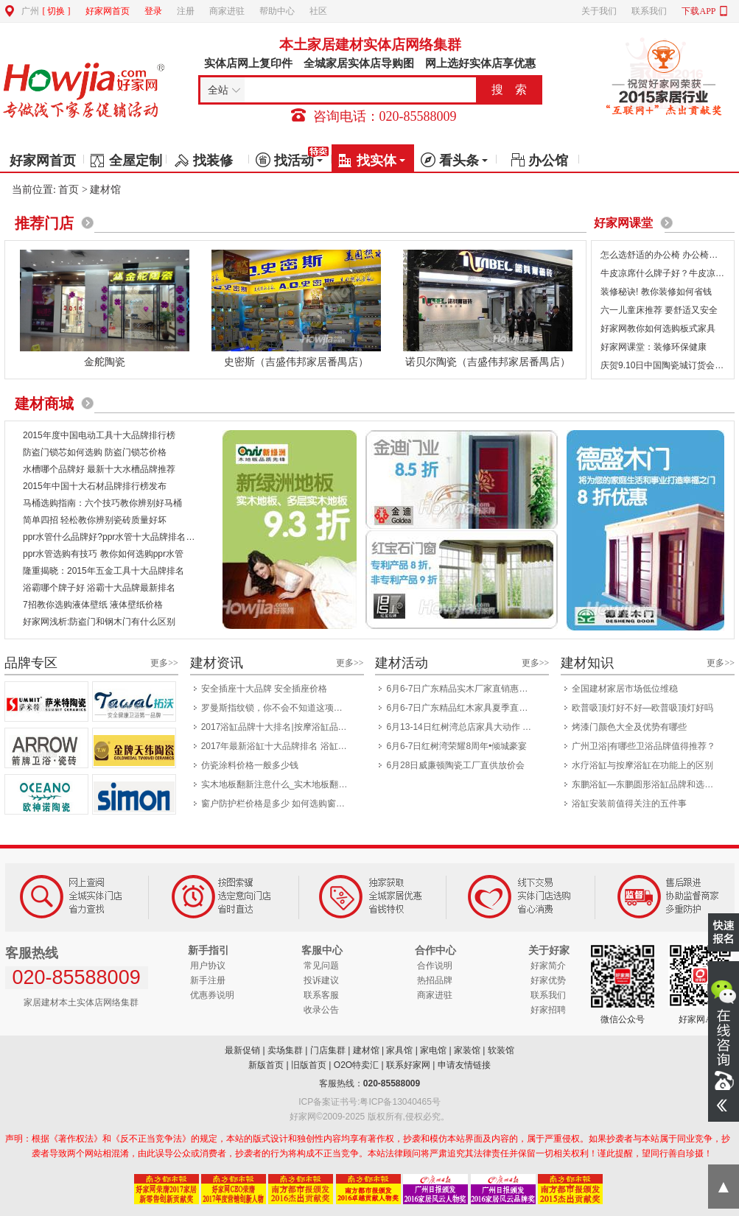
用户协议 (207, 965)
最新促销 (242, 1050)
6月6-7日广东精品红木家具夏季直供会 (461, 708)
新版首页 (266, 1065)
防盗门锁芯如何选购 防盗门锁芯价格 (95, 452)
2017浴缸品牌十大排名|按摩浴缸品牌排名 (278, 727)
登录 (153, 11)
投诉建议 (321, 980)
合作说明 (434, 965)
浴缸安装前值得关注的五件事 (629, 803)
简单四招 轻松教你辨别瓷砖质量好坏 (95, 520)
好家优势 (548, 980)
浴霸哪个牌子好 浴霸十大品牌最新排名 (99, 588)
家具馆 (399, 1050)
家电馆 (433, 1050)
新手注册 (207, 980)
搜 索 (509, 89)
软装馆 (501, 1050)
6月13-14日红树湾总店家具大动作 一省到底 (463, 727)
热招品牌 (434, 980)
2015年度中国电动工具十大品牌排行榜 (99, 435)
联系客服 (321, 995)
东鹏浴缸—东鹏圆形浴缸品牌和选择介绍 (649, 784)
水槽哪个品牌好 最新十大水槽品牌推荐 (99, 469)
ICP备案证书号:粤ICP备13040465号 (369, 1102)
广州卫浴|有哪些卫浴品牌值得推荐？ (643, 746)
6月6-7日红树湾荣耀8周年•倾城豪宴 (456, 746)
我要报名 (723, 932)
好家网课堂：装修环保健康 (653, 347)
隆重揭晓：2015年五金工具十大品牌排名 (103, 571)
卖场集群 (285, 1050)
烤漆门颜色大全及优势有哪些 (629, 727)
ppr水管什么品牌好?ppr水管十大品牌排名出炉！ (117, 537)
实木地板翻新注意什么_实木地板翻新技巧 (278, 784)
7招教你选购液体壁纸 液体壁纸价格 (93, 605)
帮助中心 (277, 11)
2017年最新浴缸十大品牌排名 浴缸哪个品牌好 (278, 746)
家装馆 (467, 1050)
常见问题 (321, 965)
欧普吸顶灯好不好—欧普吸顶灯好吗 (642, 708)
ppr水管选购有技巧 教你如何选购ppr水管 (103, 554)
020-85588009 (391, 1083)
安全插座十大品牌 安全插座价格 (264, 688)
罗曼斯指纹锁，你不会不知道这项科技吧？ (278, 708)
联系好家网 (408, 1065)
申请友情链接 (464, 1065)
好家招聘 (548, 1010)
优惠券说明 (212, 995)
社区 (318, 11)
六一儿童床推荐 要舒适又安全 (659, 310)
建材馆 (366, 1050)
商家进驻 (227, 11)
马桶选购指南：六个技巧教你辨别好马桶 (102, 503)
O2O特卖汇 (356, 1065)
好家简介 (548, 965)
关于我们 (599, 11)
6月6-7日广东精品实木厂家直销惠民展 (461, 688)
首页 (68, 189)
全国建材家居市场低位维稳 (625, 688)
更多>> (164, 663)
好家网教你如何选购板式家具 (657, 328)
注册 (186, 11)
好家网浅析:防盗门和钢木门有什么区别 (99, 621)
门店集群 (328, 1050)
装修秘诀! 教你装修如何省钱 (656, 292)
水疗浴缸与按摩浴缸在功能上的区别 (642, 765)
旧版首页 (308, 1065)
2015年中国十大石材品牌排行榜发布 (95, 486)
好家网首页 (107, 11)
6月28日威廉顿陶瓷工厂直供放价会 (455, 765)
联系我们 (649, 11)
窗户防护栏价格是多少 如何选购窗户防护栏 (278, 803)
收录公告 (321, 1010)
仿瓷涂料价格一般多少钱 (249, 765)
